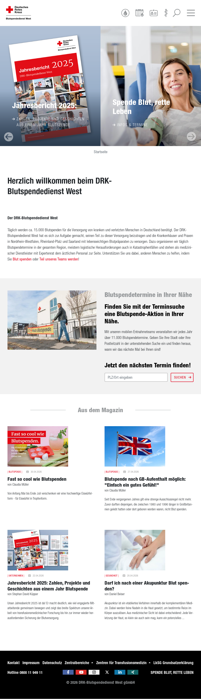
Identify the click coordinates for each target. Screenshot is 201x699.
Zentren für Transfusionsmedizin (122, 662)
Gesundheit (111, 575)
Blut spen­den (22, 259)
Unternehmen (16, 575)
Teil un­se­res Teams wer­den (58, 259)
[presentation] (8, 136)
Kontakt (13, 662)
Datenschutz (52, 662)
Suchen (182, 377)
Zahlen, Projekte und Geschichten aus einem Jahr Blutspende (48, 122)
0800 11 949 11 (31, 672)
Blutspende (15, 472)
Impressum (30, 662)
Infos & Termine (130, 125)
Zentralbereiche (77, 662)
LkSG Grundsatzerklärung (173, 662)
